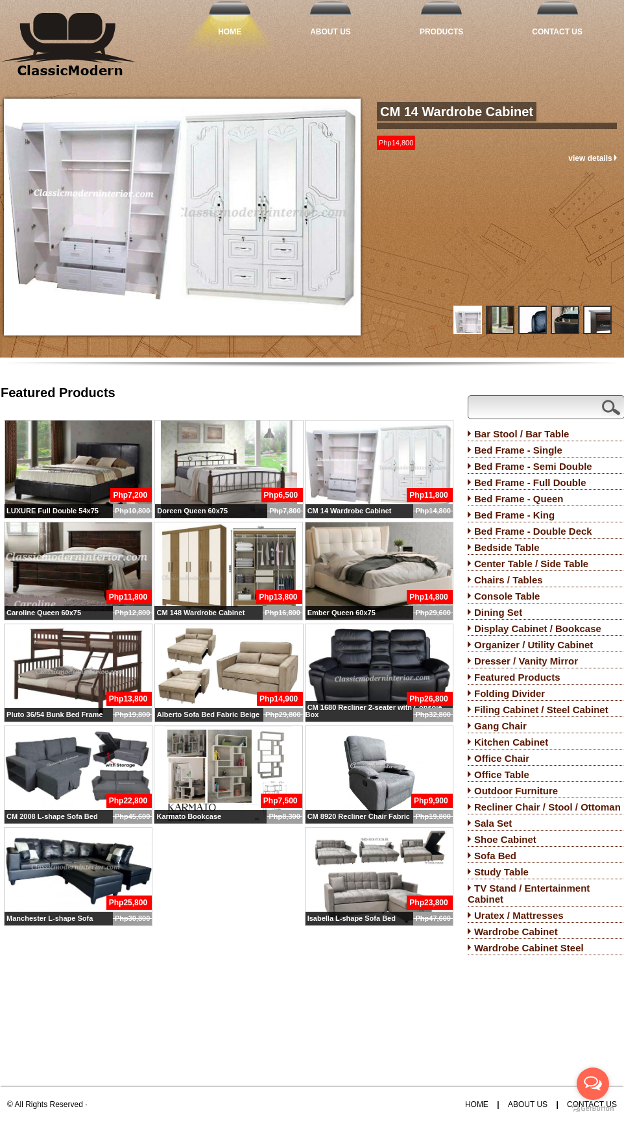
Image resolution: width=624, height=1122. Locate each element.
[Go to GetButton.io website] (593, 1108)
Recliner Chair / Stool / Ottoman (547, 806)
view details (592, 158)
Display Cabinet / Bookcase (537, 628)
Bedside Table (507, 547)
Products (441, 31)
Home (229, 31)
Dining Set (498, 612)
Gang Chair (500, 725)
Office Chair (501, 758)
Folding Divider (509, 693)
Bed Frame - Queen (519, 498)
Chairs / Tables (508, 579)
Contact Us (557, 31)
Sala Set (493, 823)
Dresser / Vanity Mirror (526, 660)
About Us (330, 31)
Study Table (501, 871)
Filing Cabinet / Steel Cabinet (541, 709)
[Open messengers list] (593, 1083)
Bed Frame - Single (518, 450)
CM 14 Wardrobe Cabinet (456, 111)
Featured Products (517, 677)
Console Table (507, 596)
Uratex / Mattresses (519, 915)
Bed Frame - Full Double (530, 482)
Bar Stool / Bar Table (521, 433)
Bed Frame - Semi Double (533, 466)
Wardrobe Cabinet (516, 931)
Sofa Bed (495, 855)
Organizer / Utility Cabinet (533, 644)
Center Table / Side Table (531, 563)
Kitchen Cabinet (511, 742)
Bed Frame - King (514, 514)
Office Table (501, 774)
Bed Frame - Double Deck (533, 531)
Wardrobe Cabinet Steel (529, 947)
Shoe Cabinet (505, 839)
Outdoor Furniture (516, 790)
